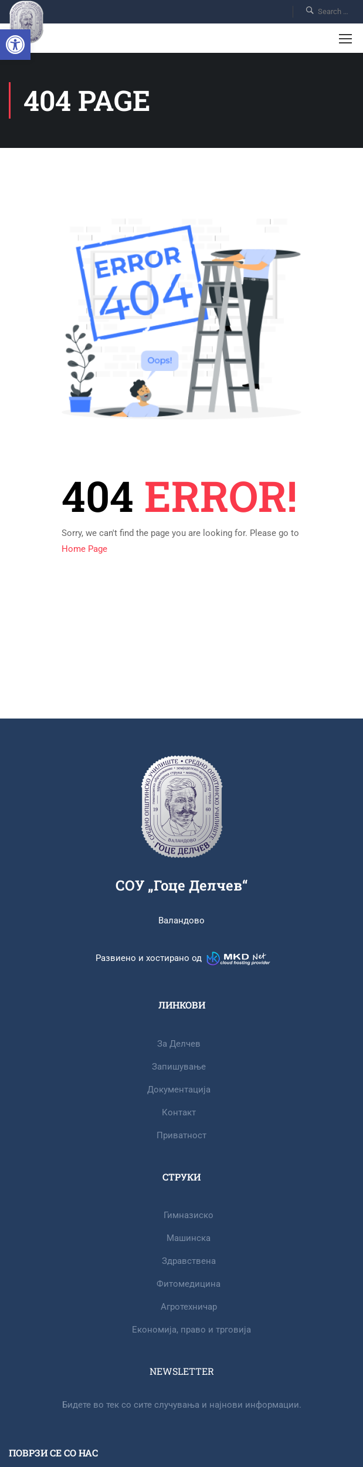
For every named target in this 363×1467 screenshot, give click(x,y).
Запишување (179, 1066)
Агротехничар (189, 1306)
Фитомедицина (188, 1284)
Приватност (181, 1135)
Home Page (84, 549)
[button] (15, 44)
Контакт (179, 1112)
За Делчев (179, 1043)
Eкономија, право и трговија (191, 1329)
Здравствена (189, 1261)
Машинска (189, 1238)
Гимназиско (188, 1215)
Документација (179, 1089)
